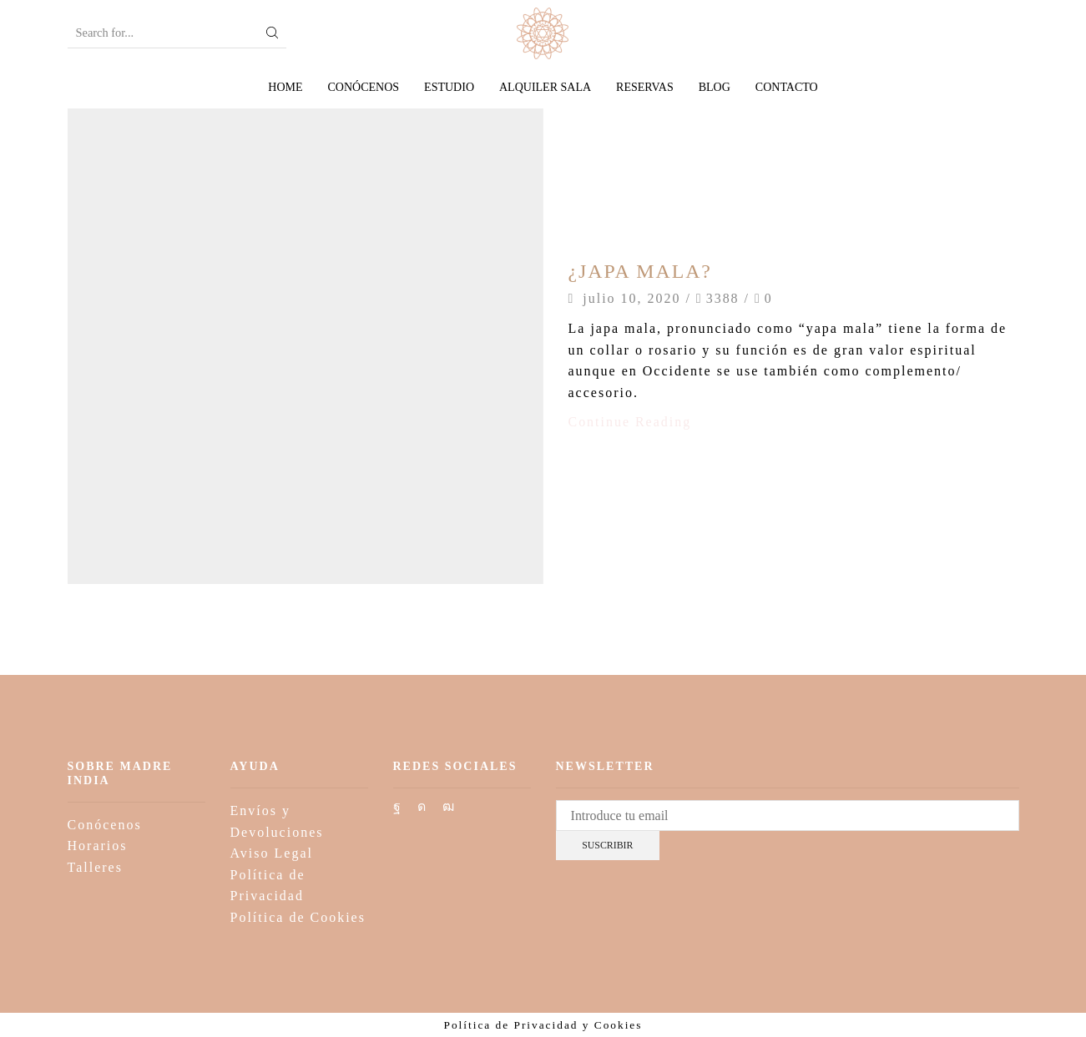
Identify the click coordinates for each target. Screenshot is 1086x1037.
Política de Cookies (298, 917)
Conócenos (364, 87)
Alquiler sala (545, 87)
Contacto (786, 87)
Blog (714, 87)
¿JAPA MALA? (641, 271)
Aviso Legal (271, 853)
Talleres (95, 867)
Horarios (98, 845)
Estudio (449, 87)
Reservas (645, 87)
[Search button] (272, 33)
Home (285, 87)
